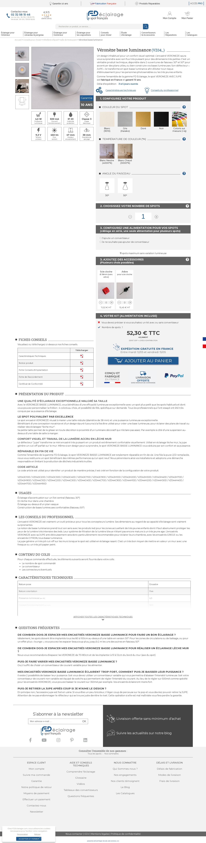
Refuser (37, 834)
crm (118, 841)
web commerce (112, 841)
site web (105, 841)
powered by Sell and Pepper (94, 841)
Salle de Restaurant (68, 40)
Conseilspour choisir (32, 40)
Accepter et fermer (29, 839)
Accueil (18, 40)
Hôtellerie (50, 40)
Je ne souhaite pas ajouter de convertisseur (125, 242)
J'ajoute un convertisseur (116, 238)
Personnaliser (22, 834)
